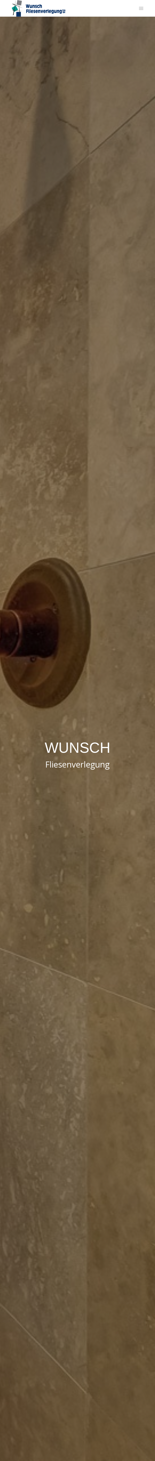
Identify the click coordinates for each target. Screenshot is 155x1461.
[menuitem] (141, 8)
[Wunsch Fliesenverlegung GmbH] (64, 8)
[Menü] (141, 8)
